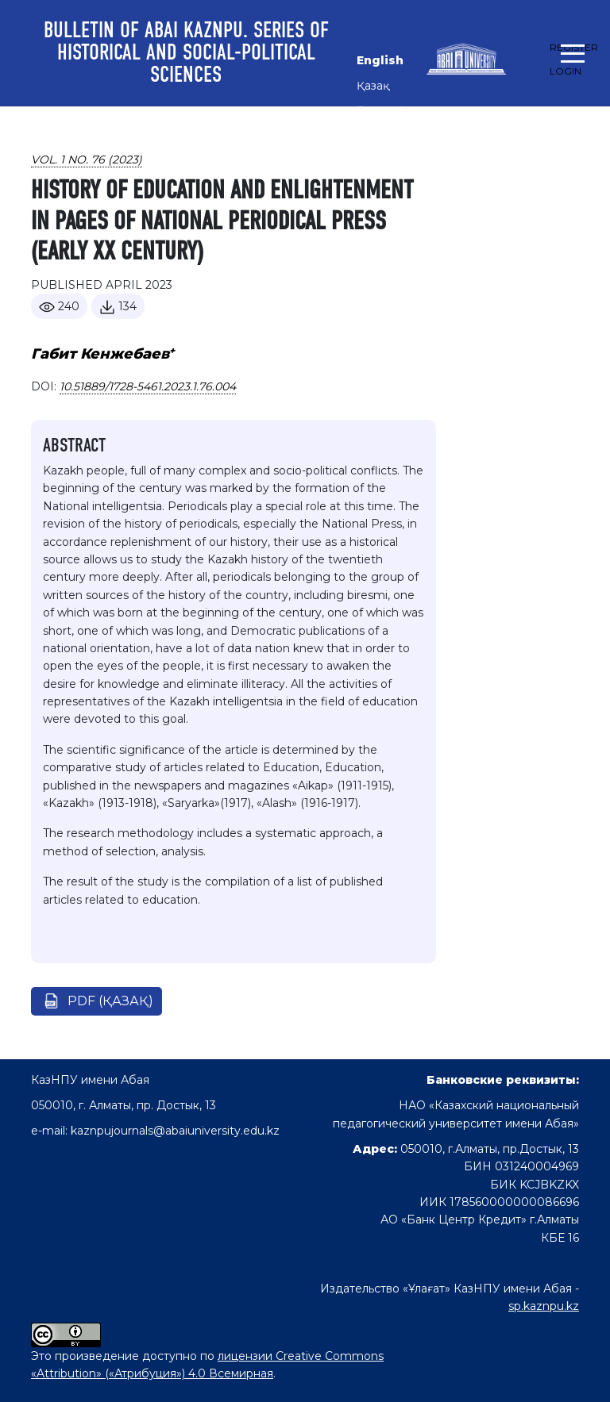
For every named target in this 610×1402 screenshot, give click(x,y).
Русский (381, 111)
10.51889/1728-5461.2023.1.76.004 (148, 386)
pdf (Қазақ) (110, 1000)
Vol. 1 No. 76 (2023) (86, 159)
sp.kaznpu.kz (543, 1306)
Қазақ (373, 86)
